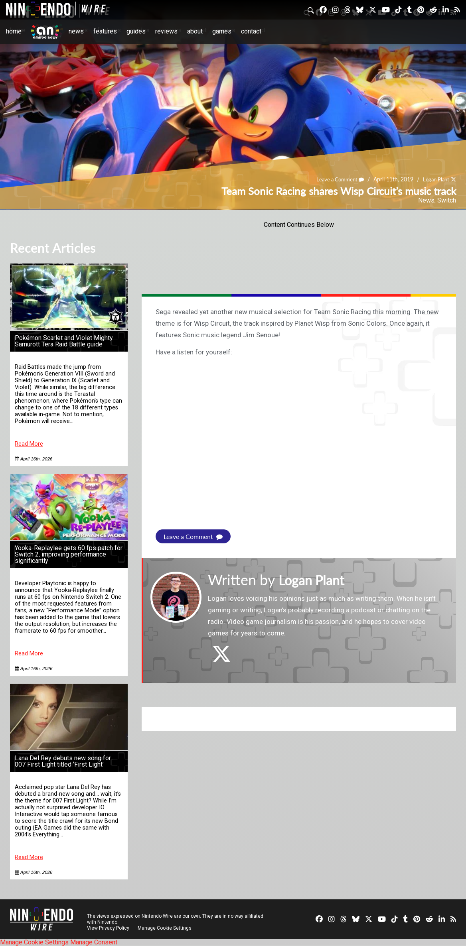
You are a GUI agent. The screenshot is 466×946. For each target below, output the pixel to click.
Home (14, 31)
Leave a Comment (335, 179)
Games (221, 31)
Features (105, 31)
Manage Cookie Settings (165, 928)
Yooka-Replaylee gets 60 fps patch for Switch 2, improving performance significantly (68, 554)
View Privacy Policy (108, 928)
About (195, 31)
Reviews (166, 31)
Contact (251, 31)
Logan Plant (435, 179)
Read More (29, 444)
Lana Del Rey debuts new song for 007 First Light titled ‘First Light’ (63, 761)
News (76, 31)
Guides (136, 31)
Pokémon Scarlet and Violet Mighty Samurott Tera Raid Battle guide (64, 341)
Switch (446, 200)
